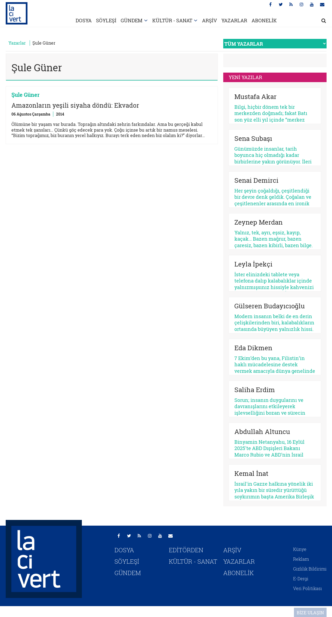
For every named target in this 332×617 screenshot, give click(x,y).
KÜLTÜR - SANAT (172, 20)
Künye (299, 549)
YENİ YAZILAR (245, 77)
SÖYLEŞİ (106, 20)
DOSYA (84, 20)
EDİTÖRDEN (186, 550)
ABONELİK (264, 20)
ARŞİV (209, 20)
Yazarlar (17, 43)
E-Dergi (300, 578)
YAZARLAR (234, 20)
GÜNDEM (131, 20)
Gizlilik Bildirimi (310, 569)
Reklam (301, 559)
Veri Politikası (307, 588)
